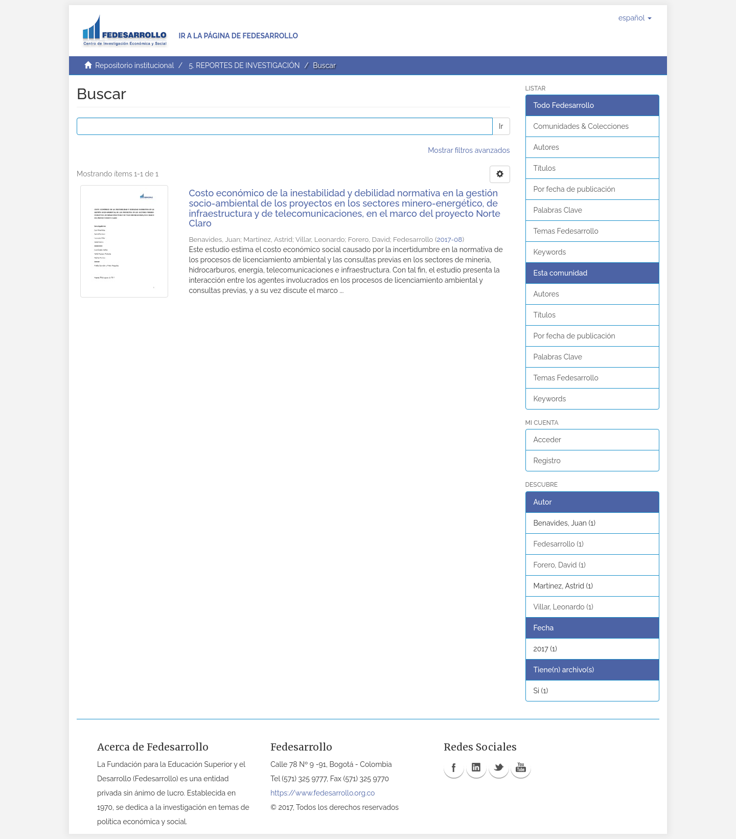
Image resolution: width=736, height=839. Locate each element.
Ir (501, 126)
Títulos (545, 168)
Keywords (550, 252)
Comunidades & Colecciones (581, 126)
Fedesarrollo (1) (559, 544)
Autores (546, 147)
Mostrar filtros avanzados (469, 150)
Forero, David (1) (560, 565)
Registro (547, 461)
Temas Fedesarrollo (566, 231)
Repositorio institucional (134, 65)
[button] (635, 18)
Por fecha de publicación (574, 189)
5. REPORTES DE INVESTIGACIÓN (244, 65)
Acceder (548, 440)
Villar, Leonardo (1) (563, 607)
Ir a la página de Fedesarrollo (238, 36)
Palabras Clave (558, 210)
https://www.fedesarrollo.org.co (322, 793)
